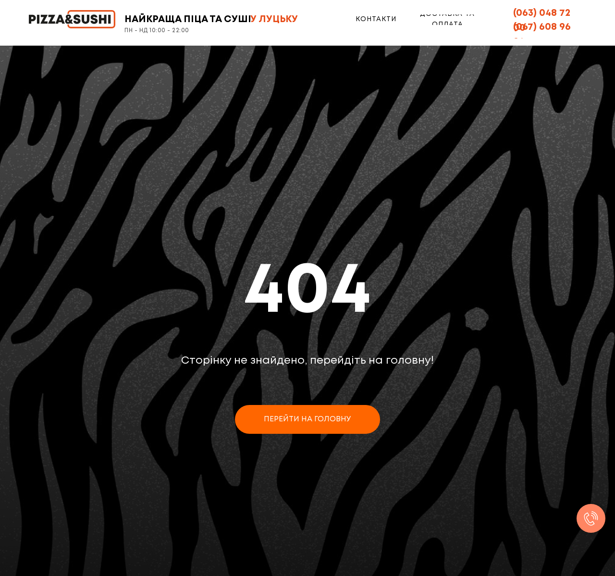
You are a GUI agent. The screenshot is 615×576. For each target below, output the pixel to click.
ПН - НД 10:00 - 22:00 (156, 30)
